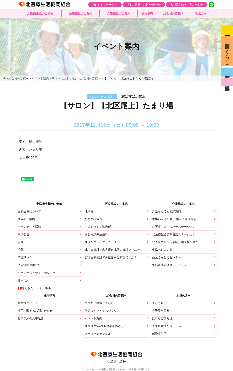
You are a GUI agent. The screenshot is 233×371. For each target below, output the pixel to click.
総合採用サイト (28, 303)
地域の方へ (202, 13)
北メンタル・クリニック (101, 242)
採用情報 (147, 13)
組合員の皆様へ (173, 13)
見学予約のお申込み (31, 318)
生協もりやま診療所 (98, 226)
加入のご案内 (26, 219)
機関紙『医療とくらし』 (101, 303)
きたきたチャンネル (98, 333)
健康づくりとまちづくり (101, 310)
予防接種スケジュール (166, 326)
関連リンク (25, 257)
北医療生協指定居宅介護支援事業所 (175, 242)
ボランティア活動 (29, 226)
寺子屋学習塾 (160, 310)
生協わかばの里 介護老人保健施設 (174, 219)
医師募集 (227, 72)
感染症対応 (227, 30)
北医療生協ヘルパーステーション (174, 226)
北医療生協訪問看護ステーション (174, 234)
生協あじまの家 (162, 249)
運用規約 (23, 280)
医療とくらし (227, 51)
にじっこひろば (162, 318)
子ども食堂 (159, 303)
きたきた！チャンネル (34, 288)
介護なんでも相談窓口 (166, 211)
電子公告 (23, 234)
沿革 (20, 249)
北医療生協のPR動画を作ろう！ (105, 326)
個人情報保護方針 (29, 265)
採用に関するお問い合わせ (35, 310)
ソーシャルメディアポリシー (36, 272)
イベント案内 (93, 318)
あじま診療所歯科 (96, 234)
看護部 (227, 82)
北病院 (89, 211)
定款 (20, 242)
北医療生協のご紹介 (40, 13)
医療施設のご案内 (80, 13)
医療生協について (29, 211)
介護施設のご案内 (118, 13)
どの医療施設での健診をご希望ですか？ (111, 257)
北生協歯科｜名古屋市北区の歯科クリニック (114, 249)
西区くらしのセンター (166, 257)
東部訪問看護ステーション (169, 265)
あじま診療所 (93, 219)
